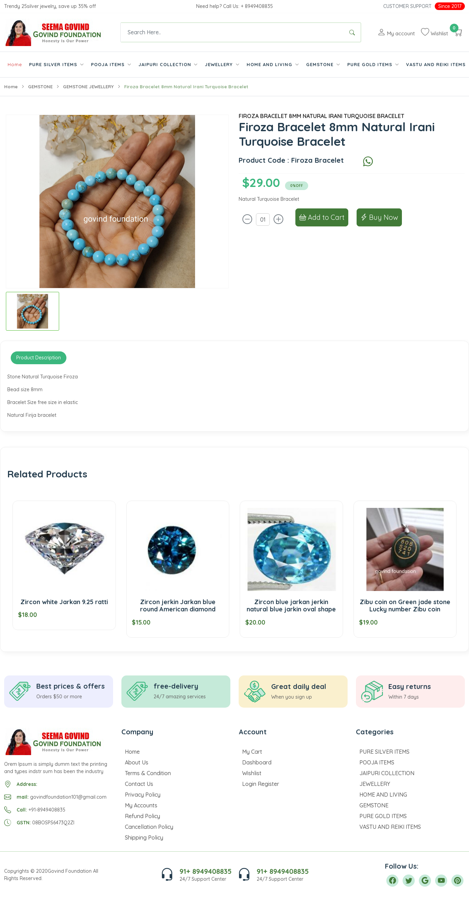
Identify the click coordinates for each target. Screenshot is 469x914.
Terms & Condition (148, 773)
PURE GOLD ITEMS (383, 816)
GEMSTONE (40, 86)
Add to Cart (321, 217)
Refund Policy (142, 816)
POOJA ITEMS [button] (108, 64)
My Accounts (141, 805)
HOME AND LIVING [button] (270, 64)
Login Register (260, 783)
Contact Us (139, 783)
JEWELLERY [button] (219, 64)
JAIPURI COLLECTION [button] (165, 64)
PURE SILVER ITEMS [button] (54, 64)
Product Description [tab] (38, 358)
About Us (136, 762)
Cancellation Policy (149, 826)
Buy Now (379, 217)
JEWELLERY (374, 783)
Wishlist (251, 773)
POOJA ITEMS (376, 762)
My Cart (252, 751)
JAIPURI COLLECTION (386, 773)
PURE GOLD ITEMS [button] (370, 64)
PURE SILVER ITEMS (384, 751)
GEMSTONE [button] (320, 64)
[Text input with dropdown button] (232, 32)
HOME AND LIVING (383, 794)
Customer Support (407, 6)
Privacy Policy (142, 794)
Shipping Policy (144, 837)
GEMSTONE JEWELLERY (88, 86)
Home (15, 64)
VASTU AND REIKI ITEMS (436, 64)
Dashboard (257, 762)
